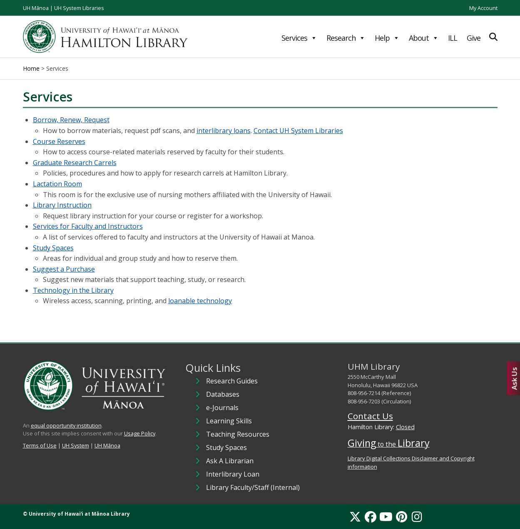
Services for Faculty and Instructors (88, 226)
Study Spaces (53, 247)
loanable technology (200, 300)
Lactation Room (57, 183)
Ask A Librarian (230, 460)
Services (299, 38)
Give (473, 38)
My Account (483, 8)
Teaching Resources (237, 434)
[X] (355, 516)
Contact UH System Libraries (298, 130)
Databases (222, 394)
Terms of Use (40, 445)
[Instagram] (417, 516)
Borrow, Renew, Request (71, 119)
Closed (405, 427)
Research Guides (232, 381)
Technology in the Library (73, 290)
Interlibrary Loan (232, 474)
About (423, 38)
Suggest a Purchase (64, 269)
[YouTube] (386, 516)
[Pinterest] (401, 516)
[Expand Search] (493, 36)
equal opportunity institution (66, 425)
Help (387, 38)
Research (345, 38)
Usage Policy (139, 433)
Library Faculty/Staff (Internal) (253, 487)
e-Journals (222, 407)
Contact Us (370, 416)
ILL (452, 38)
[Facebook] (370, 516)
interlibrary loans (224, 130)
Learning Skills (229, 420)
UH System (75, 445)
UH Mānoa (36, 8)
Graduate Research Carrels (75, 162)
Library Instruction (62, 205)
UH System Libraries (79, 8)
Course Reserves (59, 141)
